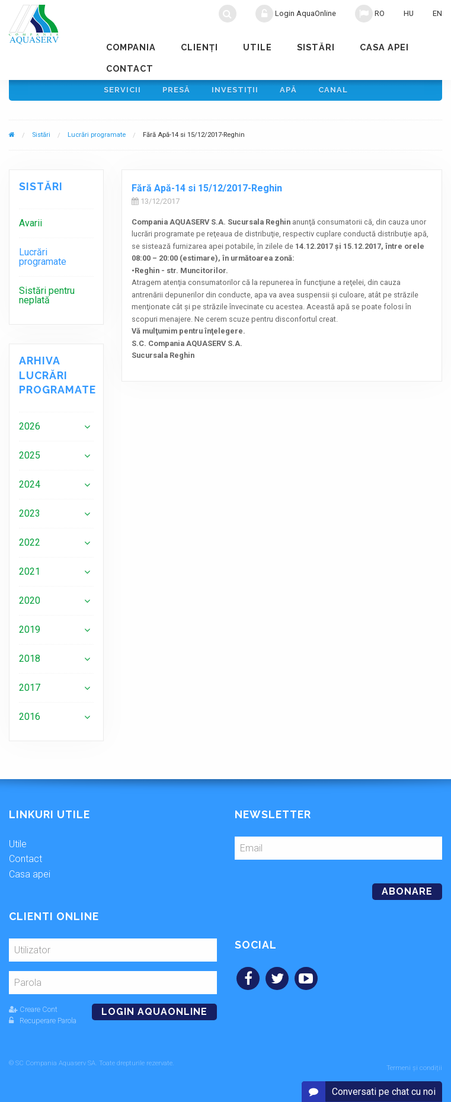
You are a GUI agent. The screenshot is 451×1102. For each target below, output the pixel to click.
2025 (29, 459)
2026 (29, 430)
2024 (29, 488)
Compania (131, 47)
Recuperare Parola (42, 1024)
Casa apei (384, 47)
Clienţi (199, 47)
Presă (176, 92)
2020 (29, 604)
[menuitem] (56, 227)
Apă (288, 92)
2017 (29, 691)
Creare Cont (33, 1013)
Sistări (316, 47)
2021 (29, 575)
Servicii (122, 92)
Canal (333, 92)
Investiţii (235, 92)
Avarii (30, 227)
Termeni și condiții (414, 1068)
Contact (129, 68)
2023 (29, 517)
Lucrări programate (97, 139)
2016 (29, 720)
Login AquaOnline (295, 14)
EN (437, 13)
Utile (257, 47)
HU (409, 13)
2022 (29, 546)
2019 (29, 633)
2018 (29, 662)
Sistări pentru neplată (47, 299)
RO (370, 14)
